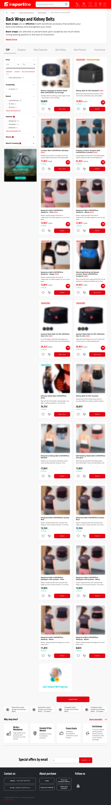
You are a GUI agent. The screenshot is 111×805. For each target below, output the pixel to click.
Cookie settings (9, 799)
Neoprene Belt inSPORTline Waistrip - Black (52, 638)
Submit (85, 760)
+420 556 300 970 (20, 781)
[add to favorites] (43, 109)
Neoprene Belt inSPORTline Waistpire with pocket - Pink (52, 578)
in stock (13, 89)
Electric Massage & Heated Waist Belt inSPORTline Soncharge (54, 92)
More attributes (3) (13, 110)
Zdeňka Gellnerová (20, 788)
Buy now (62, 109)
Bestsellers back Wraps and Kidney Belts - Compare (42, 709)
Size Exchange (97, 726)
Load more (73, 699)
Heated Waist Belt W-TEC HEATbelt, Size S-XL (55, 335)
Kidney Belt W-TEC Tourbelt (87, 396)
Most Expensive (40, 49)
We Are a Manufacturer (18, 728)
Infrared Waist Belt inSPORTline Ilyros (53, 397)
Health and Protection (26, 12)
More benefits (98, 719)
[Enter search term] (49, 4)
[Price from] (11, 64)
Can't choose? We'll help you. (55, 687)
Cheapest (22, 49)
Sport (13, 12)
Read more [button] (11, 39)
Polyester (14, 124)
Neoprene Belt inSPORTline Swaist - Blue (90, 519)
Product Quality (71, 728)
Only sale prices (16, 78)
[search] (66, 4)
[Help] (14, 117)
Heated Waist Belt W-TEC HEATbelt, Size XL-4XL (90, 335)
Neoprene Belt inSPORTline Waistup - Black (87, 638)
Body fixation (42, 12)
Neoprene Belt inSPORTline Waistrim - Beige (52, 273)
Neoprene (14, 121)
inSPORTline (15, 101)
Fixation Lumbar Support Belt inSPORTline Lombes (88, 151)
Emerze (13, 107)
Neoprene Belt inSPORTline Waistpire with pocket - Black (88, 578)
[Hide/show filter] (33, 60)
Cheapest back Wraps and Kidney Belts (68, 709)
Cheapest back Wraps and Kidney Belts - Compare (94, 709)
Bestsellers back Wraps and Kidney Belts (15, 709)
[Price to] (27, 64)
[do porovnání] (49, 109)
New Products (80, 49)
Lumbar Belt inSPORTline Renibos (54, 151)
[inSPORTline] (17, 4)
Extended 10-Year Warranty (46, 729)
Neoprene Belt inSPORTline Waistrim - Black (87, 211)
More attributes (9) (13, 131)
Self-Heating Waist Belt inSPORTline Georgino (90, 457)
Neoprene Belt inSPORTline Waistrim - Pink (52, 211)
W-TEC (12, 104)
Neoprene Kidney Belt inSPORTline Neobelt (55, 457)
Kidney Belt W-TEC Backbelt (89, 91)
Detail (97, 109)
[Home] (6, 12)
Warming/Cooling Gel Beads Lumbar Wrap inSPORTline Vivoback (87, 274)
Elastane (13, 128)
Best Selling (60, 49)
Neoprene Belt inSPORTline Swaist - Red (55, 519)
